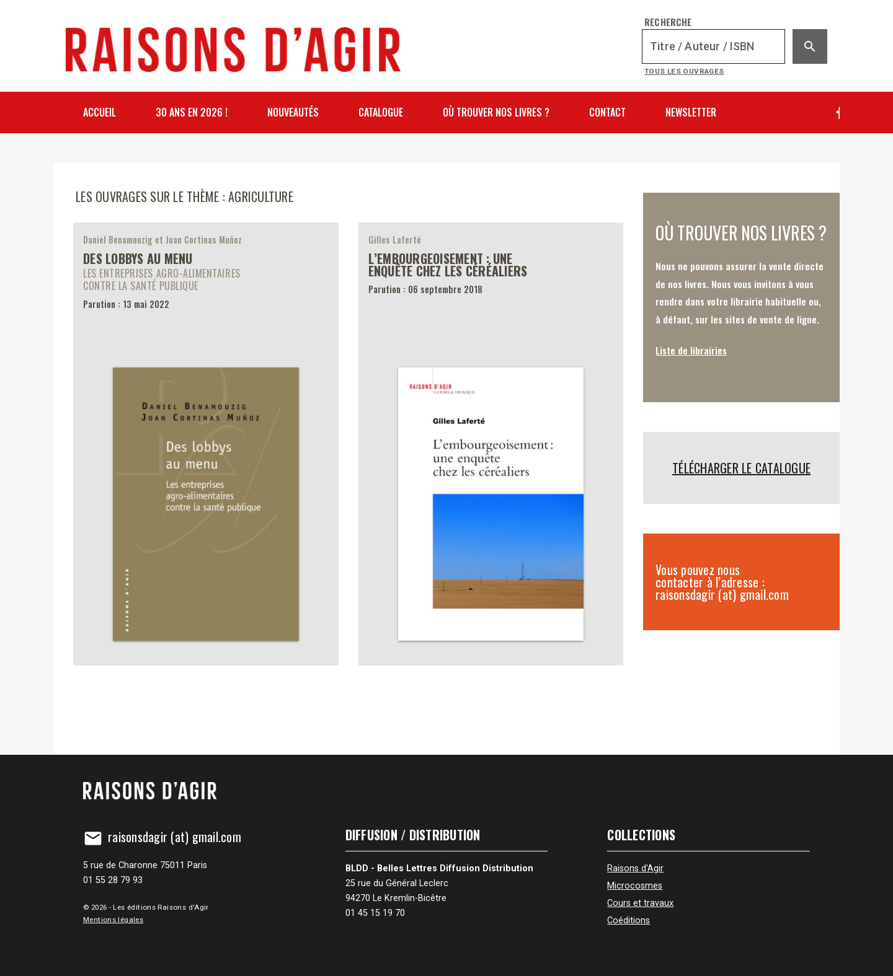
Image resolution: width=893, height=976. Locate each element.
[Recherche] (713, 46)
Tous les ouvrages (684, 71)
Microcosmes (634, 886)
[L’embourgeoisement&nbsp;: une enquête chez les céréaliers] (491, 443)
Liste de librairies (691, 350)
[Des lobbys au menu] (206, 443)
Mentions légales (113, 919)
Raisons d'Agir (635, 868)
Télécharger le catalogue (741, 468)
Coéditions (628, 920)
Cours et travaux (640, 903)
